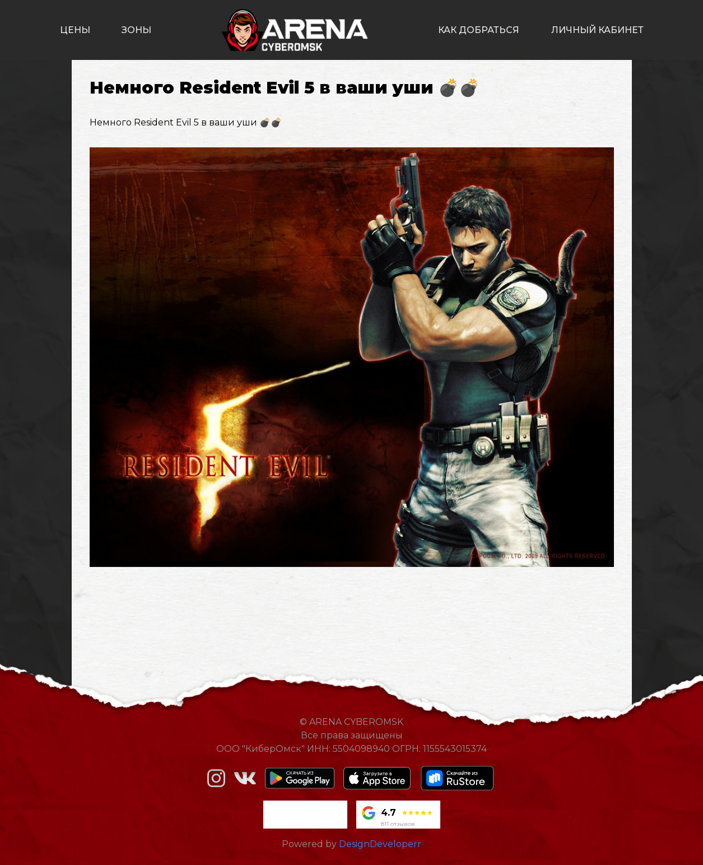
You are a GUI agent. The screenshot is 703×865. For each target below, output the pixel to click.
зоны (136, 30)
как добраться (478, 30)
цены (75, 30)
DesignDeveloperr (380, 844)
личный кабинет (597, 30)
